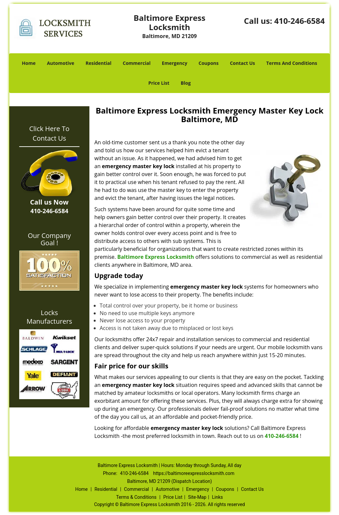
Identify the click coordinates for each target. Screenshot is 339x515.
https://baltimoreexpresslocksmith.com (193, 473)
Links (217, 497)
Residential (98, 63)
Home (28, 63)
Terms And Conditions (291, 63)
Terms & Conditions (136, 497)
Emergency (174, 63)
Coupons (208, 63)
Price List (159, 83)
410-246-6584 (299, 20)
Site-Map (197, 497)
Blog (186, 83)
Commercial (137, 63)
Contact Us (242, 63)
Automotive (60, 63)
